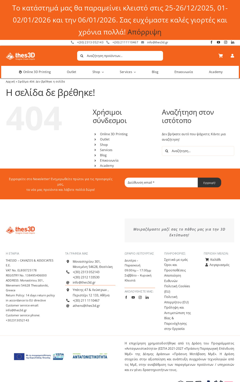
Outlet (104, 139)
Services (106, 150)
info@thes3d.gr (157, 42)
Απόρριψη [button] (144, 32)
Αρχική (10, 81)
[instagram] (225, 42)
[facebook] (211, 42)
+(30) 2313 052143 (90, 42)
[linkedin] (232, 42)
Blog (103, 155)
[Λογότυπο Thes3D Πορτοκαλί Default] (20, 228)
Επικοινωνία (109, 160)
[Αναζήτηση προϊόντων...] (120, 56)
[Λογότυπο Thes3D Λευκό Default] (20, 54)
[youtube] (218, 42)
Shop (104, 145)
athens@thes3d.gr (86, 306)
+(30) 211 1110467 (86, 300)
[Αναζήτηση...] (198, 151)
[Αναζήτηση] (82, 56)
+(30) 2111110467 (125, 42)
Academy (107, 165)
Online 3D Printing (114, 134)
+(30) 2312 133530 (86, 277)
